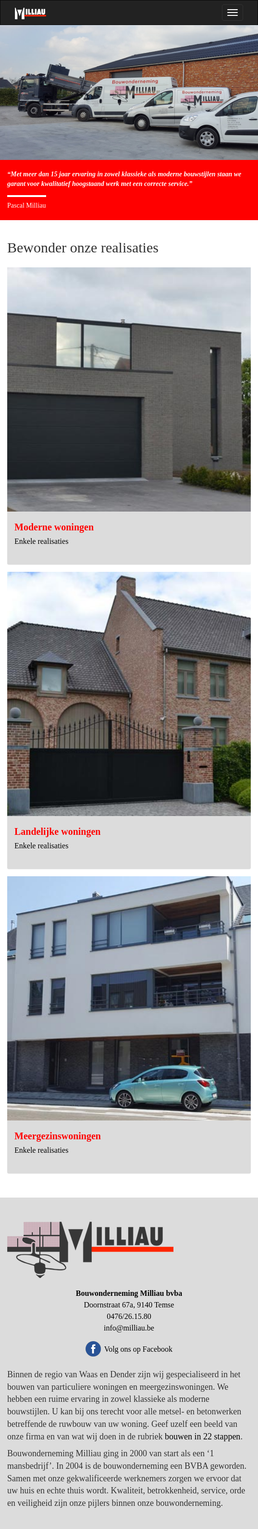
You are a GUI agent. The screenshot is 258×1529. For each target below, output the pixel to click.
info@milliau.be (129, 1328)
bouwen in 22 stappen (202, 1436)
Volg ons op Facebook (138, 1349)
